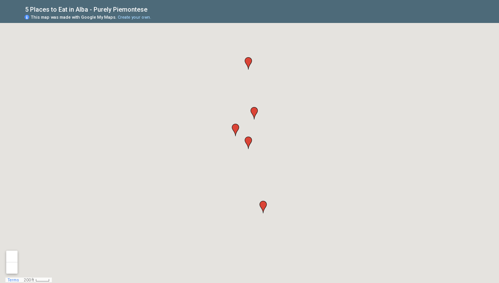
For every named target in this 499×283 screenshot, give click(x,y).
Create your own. (134, 17)
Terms (13, 280)
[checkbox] (153, 8)
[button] (248, 143)
